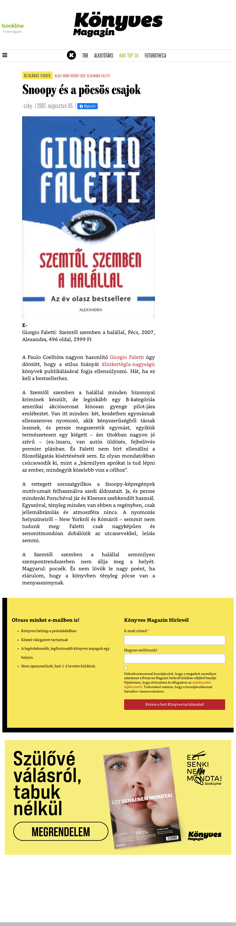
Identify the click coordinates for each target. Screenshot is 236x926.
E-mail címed (136, 631)
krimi (66, 76)
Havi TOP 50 (130, 56)
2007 (83, 76)
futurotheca (157, 56)
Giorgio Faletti (128, 357)
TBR (86, 56)
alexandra (94, 76)
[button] (4, 55)
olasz (58, 76)
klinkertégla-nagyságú (128, 364)
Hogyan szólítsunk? (141, 650)
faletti (105, 76)
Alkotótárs (105, 56)
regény (74, 76)
